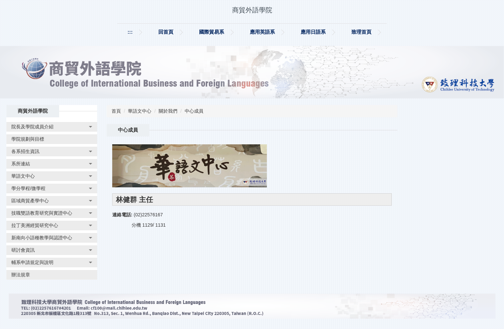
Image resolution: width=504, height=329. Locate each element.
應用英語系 (262, 32)
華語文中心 (139, 111)
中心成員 (194, 111)
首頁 (116, 111)
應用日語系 (313, 32)
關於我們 (168, 111)
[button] (51, 127)
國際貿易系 (211, 32)
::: (130, 32)
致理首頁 (361, 32)
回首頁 (165, 32)
